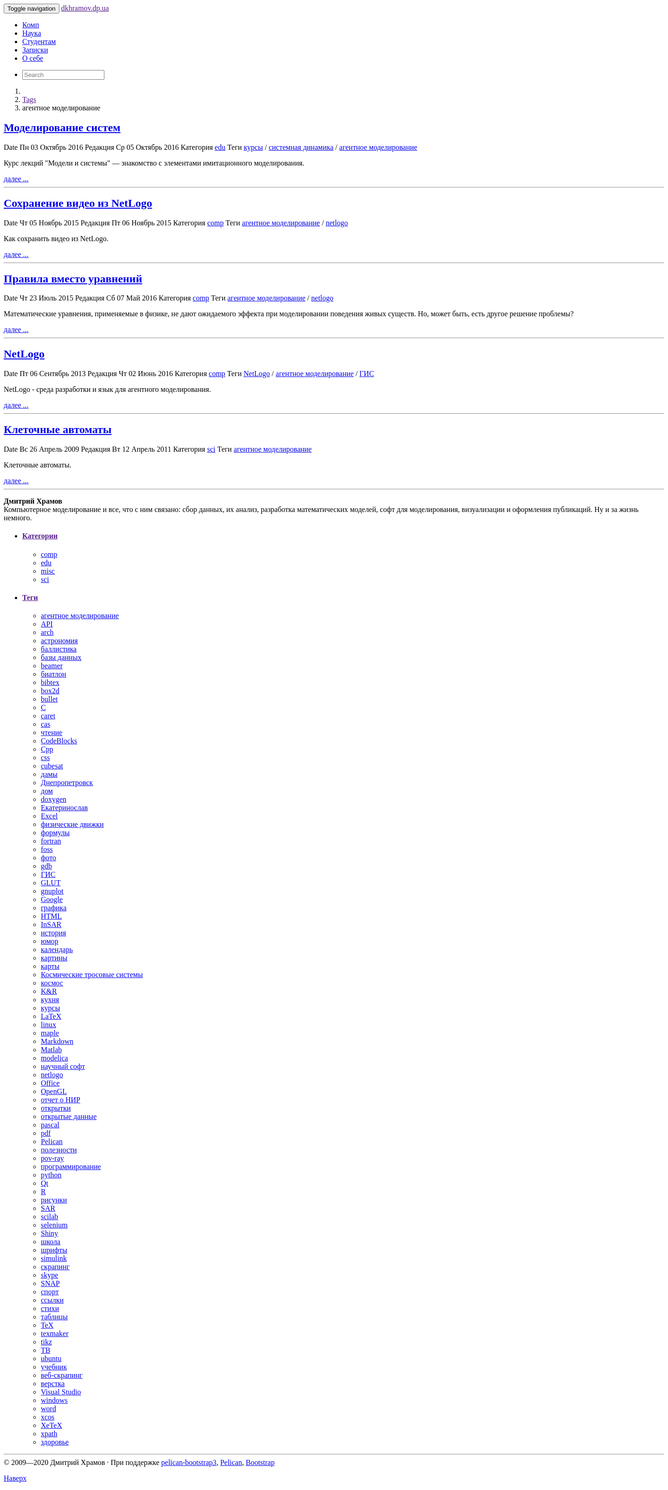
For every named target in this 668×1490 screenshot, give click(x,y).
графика (53, 908)
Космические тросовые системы (92, 974)
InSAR (51, 924)
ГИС (367, 373)
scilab (49, 1217)
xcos (47, 1417)
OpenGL (54, 1091)
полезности (59, 1150)
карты (50, 966)
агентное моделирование (378, 147)
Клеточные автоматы (58, 429)
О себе (32, 58)
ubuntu (51, 1358)
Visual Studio (61, 1392)
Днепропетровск (67, 783)
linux (48, 1025)
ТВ (45, 1350)
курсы (253, 147)
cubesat (52, 766)
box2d (50, 691)
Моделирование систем (62, 128)
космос (52, 983)
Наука (31, 33)
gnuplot (52, 891)
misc (48, 571)
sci (211, 449)
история (53, 933)
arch (47, 632)
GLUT (51, 883)
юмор (49, 941)
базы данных (61, 657)
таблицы (54, 1317)
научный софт (63, 1066)
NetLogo (24, 354)
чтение (51, 732)
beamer (52, 666)
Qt (44, 1183)
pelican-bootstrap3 (189, 1462)
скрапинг (55, 1267)
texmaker (55, 1333)
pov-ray (52, 1158)
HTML (51, 916)
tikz (46, 1342)
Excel (49, 816)
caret (48, 716)
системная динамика (301, 147)
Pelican (52, 1141)
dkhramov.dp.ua (85, 8)
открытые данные (68, 1116)
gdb (46, 866)
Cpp (47, 749)
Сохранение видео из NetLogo (78, 203)
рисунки (54, 1200)
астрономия (59, 641)
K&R (49, 991)
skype (49, 1275)
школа (50, 1242)
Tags (29, 99)
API (47, 624)
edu (220, 147)
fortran (51, 841)
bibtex (50, 682)
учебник (54, 1367)
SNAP (50, 1283)
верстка (52, 1384)
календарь (57, 949)
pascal (50, 1125)
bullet (49, 699)
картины (54, 958)
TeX (47, 1325)
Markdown (57, 1041)
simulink (54, 1258)
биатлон (53, 674)
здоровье (55, 1442)
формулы (55, 833)
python (51, 1175)
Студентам (39, 41)
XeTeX (51, 1425)
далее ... (16, 179)
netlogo (337, 223)
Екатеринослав (64, 808)
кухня (50, 1000)
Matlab (51, 1050)
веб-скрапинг (62, 1375)
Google (52, 899)
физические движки (72, 824)
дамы (49, 774)
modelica (54, 1058)
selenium (54, 1225)
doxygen (53, 799)
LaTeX (51, 1016)
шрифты (54, 1250)
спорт (49, 1292)
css (45, 757)
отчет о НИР (60, 1100)
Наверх (15, 1478)
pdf (46, 1133)
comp (215, 223)
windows (54, 1400)
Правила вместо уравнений (73, 279)
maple (50, 1033)
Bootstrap (260, 1462)
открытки (56, 1108)
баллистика (59, 649)
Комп (30, 25)
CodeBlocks (59, 741)
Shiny (49, 1233)
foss (47, 849)
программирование (71, 1166)
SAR (48, 1208)
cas (45, 724)
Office (50, 1083)
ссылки (52, 1300)
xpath (49, 1434)
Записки (35, 50)
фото (48, 858)
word (48, 1409)
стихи (50, 1308)
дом (47, 791)
